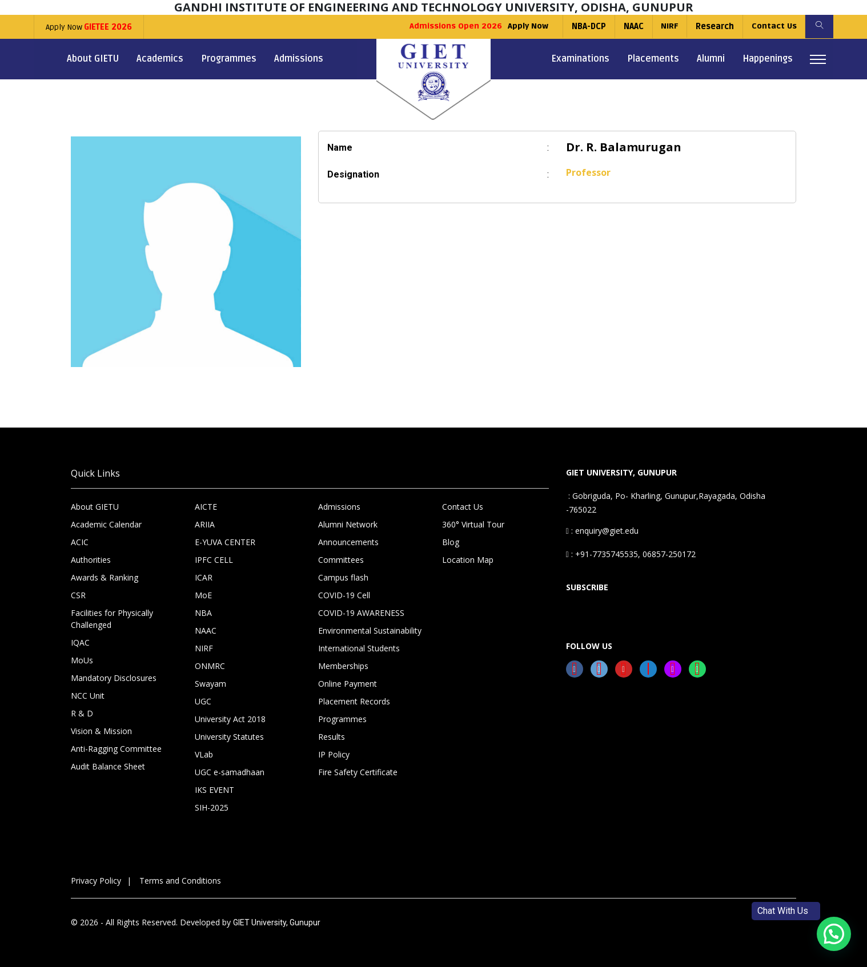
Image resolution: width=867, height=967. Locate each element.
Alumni (711, 59)
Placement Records (354, 701)
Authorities (91, 559)
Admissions (298, 59)
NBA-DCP (586, 26)
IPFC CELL (214, 559)
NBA (203, 612)
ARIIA (205, 524)
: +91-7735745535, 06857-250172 (631, 554)
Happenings (767, 59)
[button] (834, 934)
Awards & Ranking (104, 577)
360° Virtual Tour (473, 524)
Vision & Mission (101, 731)
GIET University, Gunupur (276, 922)
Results (331, 736)
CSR (78, 595)
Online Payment (347, 683)
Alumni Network (348, 524)
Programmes (228, 59)
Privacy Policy (96, 880)
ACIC (80, 542)
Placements (653, 59)
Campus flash (343, 577)
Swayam (210, 683)
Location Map (467, 559)
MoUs (82, 660)
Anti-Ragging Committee (116, 748)
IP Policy (334, 754)
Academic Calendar (106, 524)
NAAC (631, 26)
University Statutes (229, 736)
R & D (82, 713)
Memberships (343, 665)
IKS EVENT (214, 789)
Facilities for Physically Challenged (112, 618)
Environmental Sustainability (370, 630)
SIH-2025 (211, 807)
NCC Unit (88, 695)
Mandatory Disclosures (113, 677)
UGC (203, 701)
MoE (203, 595)
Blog (450, 542)
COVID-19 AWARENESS (361, 612)
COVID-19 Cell (344, 595)
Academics (160, 59)
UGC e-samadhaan (229, 772)
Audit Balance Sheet (108, 766)
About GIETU (93, 59)
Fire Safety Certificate (358, 772)
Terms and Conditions (180, 880)
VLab (204, 754)
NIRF (668, 26)
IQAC (80, 642)
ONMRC (210, 665)
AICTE (206, 506)
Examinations (580, 59)
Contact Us (773, 26)
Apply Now (89, 27)
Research (714, 26)
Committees (341, 559)
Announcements (348, 542)
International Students (359, 648)
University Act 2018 (230, 719)
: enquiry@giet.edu (602, 530)
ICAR (203, 577)
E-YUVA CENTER (225, 542)
